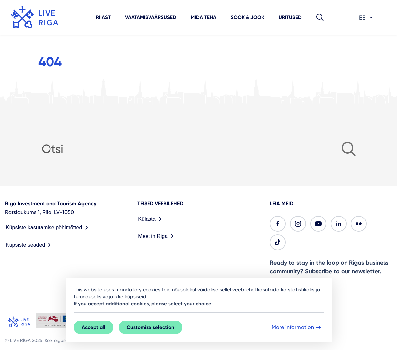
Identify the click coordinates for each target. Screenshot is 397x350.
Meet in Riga (157, 236)
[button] (320, 17)
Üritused (290, 17)
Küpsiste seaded (29, 245)
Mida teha (203, 17)
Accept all (93, 327)
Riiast (103, 17)
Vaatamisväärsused (150, 17)
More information (297, 327)
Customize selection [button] (150, 327)
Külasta (151, 219)
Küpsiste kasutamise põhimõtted (48, 228)
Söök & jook (247, 17)
